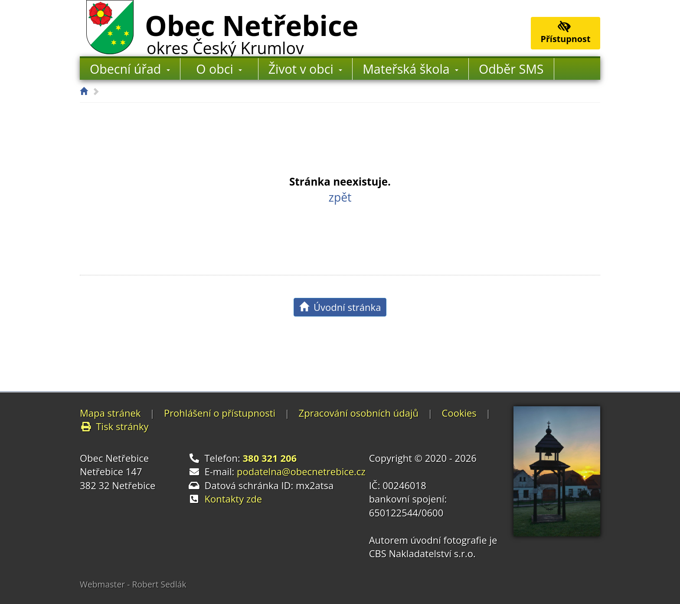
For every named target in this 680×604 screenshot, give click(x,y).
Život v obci (305, 68)
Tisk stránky (114, 426)
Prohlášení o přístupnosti (219, 412)
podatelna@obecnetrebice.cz (301, 471)
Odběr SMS (511, 68)
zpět (339, 197)
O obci (219, 68)
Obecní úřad (130, 68)
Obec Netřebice (251, 32)
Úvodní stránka (340, 306)
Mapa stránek (110, 412)
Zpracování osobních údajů (358, 412)
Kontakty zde (233, 498)
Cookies (459, 412)
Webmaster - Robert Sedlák (133, 584)
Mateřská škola (410, 68)
